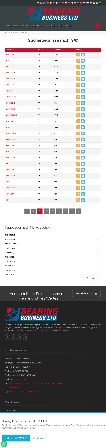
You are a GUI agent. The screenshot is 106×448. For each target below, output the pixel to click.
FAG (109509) (10, 239)
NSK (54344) (10, 261)
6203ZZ (9, 127)
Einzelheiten (39, 438)
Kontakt (68, 26)
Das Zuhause (12, 26)
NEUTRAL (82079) (12, 244)
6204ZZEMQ (10, 85)
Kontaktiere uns (86, 293)
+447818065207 (16, 387)
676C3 (8, 61)
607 (7, 164)
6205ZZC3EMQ (11, 133)
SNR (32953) (10, 270)
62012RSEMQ (11, 79)
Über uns (25, 26)
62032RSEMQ (11, 158)
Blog (60, 26)
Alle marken (93, 278)
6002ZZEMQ (10, 145)
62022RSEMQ (11, 97)
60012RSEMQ (11, 188)
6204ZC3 (9, 151)
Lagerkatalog (37, 26)
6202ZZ (9, 91)
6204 (7, 200)
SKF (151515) (10, 235)
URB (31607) (10, 275)
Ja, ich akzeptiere (16, 438)
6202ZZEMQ (10, 55)
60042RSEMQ (11, 176)
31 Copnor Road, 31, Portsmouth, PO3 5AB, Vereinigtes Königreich (36, 383)
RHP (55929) (10, 257)
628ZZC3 (9, 121)
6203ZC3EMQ (11, 73)
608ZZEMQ (10, 67)
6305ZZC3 (10, 194)
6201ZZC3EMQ (11, 115)
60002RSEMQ (11, 139)
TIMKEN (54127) (11, 266)
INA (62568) (9, 253)
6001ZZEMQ (10, 103)
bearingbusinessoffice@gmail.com (23, 392)
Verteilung (50, 26)
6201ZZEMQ (10, 109)
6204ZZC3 (10, 170)
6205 (7, 182)
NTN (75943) (10, 248)
